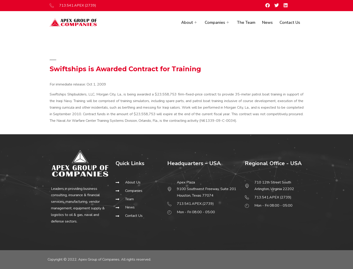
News (267, 22)
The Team (246, 22)
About (189, 22)
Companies (217, 22)
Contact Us (290, 22)
